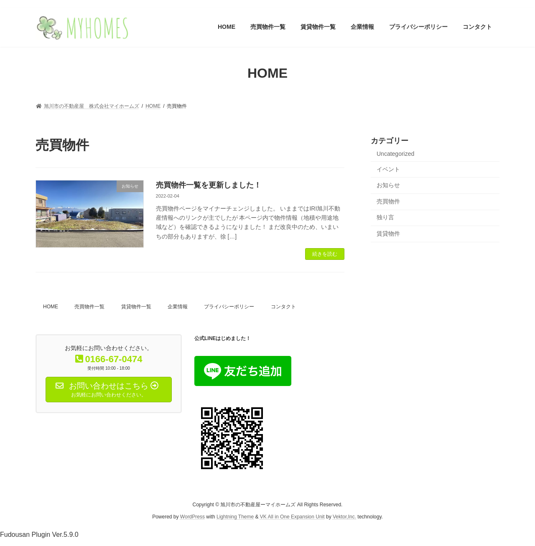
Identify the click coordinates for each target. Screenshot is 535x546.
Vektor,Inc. (344, 517)
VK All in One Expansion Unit (292, 517)
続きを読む (324, 254)
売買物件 (388, 201)
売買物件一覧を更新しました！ (208, 185)
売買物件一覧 (89, 307)
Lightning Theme (235, 517)
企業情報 (178, 307)
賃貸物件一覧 (136, 307)
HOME (50, 307)
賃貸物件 (388, 233)
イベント (388, 168)
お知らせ (388, 185)
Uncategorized (395, 153)
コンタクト (283, 307)
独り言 (385, 217)
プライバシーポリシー (229, 307)
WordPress (192, 517)
